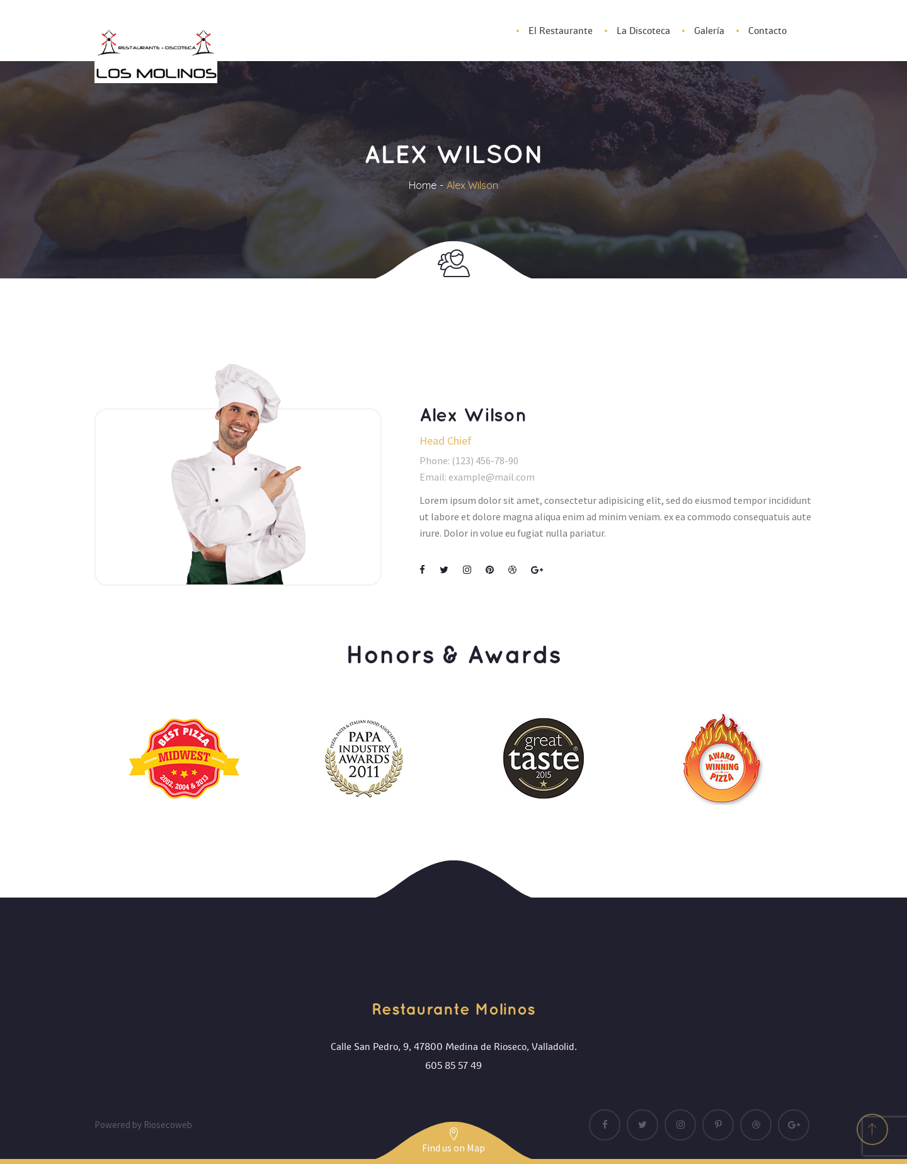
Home (422, 185)
